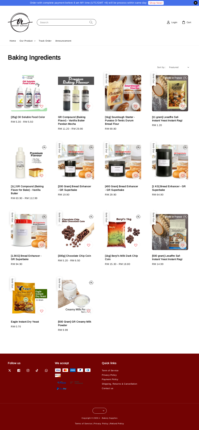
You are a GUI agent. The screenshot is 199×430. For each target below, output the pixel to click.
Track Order (45, 41)
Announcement (63, 41)
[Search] (91, 22)
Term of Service (110, 370)
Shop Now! (155, 3)
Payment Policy (110, 379)
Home (13, 41)
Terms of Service (83, 423)
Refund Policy (117, 423)
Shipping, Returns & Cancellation (119, 384)
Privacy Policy (109, 375)
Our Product (26, 41)
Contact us (107, 388)
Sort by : (161, 67)
